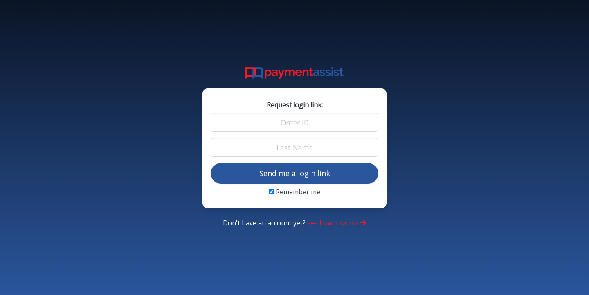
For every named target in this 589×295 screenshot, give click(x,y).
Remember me (294, 192)
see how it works (336, 222)
